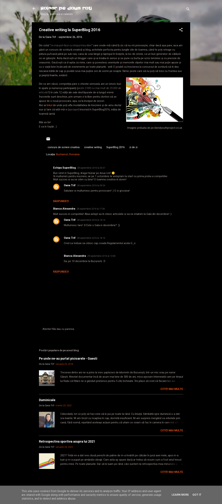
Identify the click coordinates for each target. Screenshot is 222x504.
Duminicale (47, 400)
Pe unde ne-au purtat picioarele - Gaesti (68, 358)
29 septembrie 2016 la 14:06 (101, 256)
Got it (196, 494)
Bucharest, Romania (68, 154)
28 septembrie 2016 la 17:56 (91, 208)
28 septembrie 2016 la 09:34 (91, 185)
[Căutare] (188, 9)
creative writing (93, 147)
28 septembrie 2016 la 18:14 (91, 220)
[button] (181, 30)
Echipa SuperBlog (64, 167)
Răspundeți (61, 201)
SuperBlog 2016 (115, 147)
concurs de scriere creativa (64, 147)
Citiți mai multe (171, 389)
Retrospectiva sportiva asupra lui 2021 (67, 441)
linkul (50, 105)
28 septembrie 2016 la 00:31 (91, 167)
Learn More (180, 494)
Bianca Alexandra (64, 208)
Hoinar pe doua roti (66, 8)
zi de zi (133, 147)
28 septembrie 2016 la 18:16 (91, 238)
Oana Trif (70, 185)
